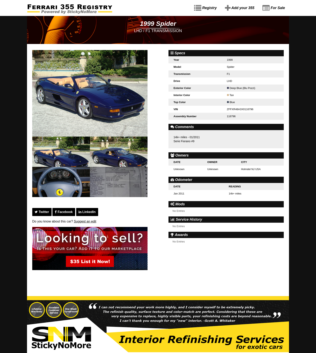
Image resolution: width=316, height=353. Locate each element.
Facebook (64, 212)
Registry (205, 8)
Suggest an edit (85, 221)
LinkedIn (87, 212)
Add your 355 (239, 8)
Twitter (42, 212)
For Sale (273, 8)
